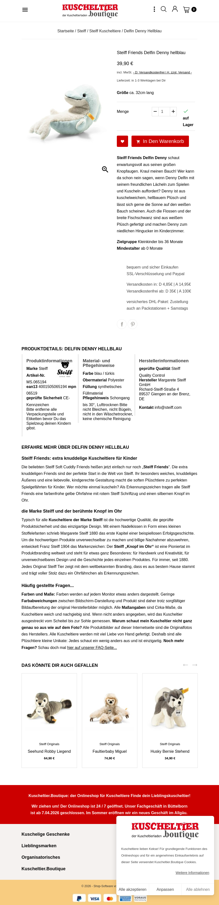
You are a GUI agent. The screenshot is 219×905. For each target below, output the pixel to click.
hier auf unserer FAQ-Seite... (92, 648)
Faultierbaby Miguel (110, 751)
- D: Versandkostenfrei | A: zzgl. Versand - (162, 72)
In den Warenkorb (160, 141)
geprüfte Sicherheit (44, 398)
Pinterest (132, 324)
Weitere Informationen (192, 873)
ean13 (31, 387)
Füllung (90, 387)
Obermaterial (95, 380)
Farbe (88, 373)
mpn (72, 387)
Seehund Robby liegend (49, 751)
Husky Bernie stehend (170, 751)
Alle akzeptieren (132, 889)
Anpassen (165, 889)
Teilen (121, 324)
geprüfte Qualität (154, 368)
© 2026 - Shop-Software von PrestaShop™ (109, 886)
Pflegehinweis (96, 398)
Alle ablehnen (198, 889)
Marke (32, 368)
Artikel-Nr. (35, 375)
